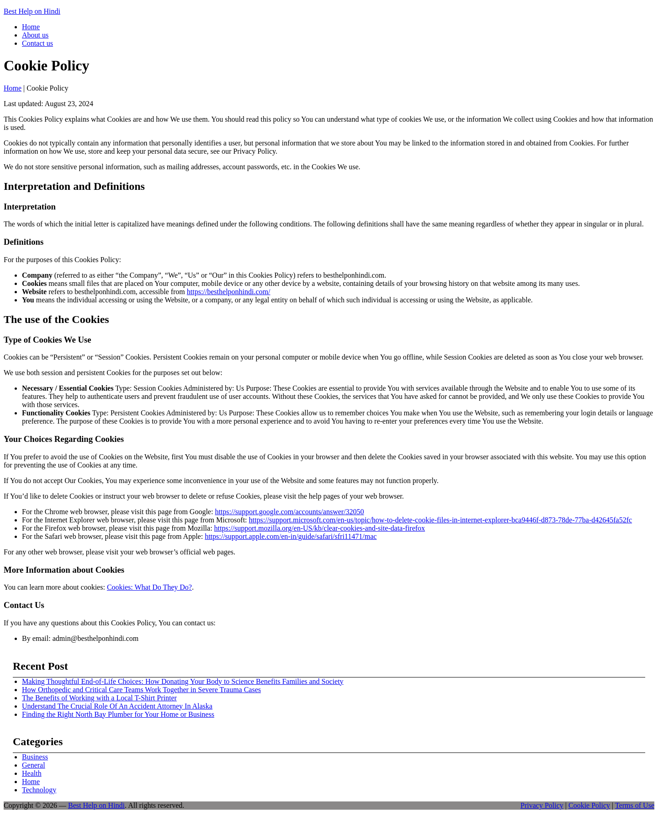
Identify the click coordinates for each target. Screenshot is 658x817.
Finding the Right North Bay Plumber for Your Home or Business (118, 714)
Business (35, 757)
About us (35, 35)
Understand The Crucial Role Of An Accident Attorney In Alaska (117, 706)
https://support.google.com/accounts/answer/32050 (289, 512)
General (33, 765)
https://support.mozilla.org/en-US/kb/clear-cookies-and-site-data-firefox (319, 528)
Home (31, 27)
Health (32, 773)
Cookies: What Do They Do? (149, 587)
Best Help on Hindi (32, 11)
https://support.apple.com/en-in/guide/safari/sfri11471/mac (291, 536)
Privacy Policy (541, 805)
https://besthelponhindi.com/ (229, 292)
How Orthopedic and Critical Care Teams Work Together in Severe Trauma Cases (141, 689)
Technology (39, 790)
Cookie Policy (589, 805)
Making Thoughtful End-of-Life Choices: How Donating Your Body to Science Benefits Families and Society (183, 681)
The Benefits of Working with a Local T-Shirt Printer (99, 698)
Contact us (37, 43)
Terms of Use (634, 805)
